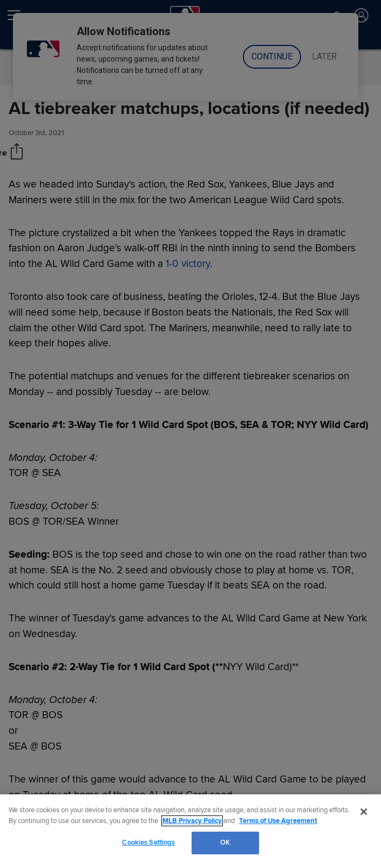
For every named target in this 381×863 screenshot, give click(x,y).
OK (225, 842)
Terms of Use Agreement (278, 821)
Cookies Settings (148, 842)
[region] (190, 828)
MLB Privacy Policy (192, 821)
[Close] (364, 812)
